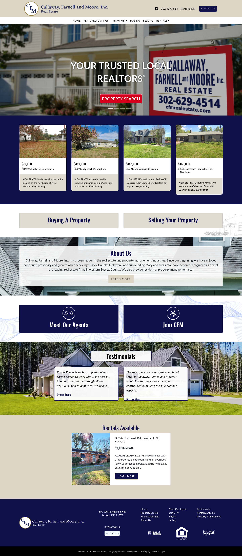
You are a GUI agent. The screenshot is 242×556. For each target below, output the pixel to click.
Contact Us (208, 8)
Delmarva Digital (158, 551)
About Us (118, 20)
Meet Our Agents (178, 509)
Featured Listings (96, 20)
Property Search (121, 98)
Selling (148, 20)
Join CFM (174, 512)
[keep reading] (38, 186)
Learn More (121, 279)
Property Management (209, 516)
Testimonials (203, 509)
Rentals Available (206, 512)
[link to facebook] (152, 8)
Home (77, 20)
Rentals (161, 20)
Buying (135, 20)
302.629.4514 (166, 8)
